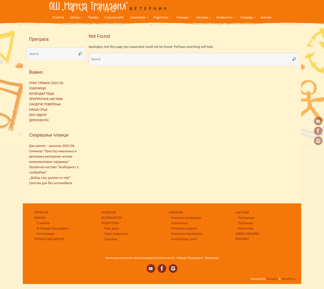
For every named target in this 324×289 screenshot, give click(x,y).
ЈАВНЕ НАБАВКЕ (247, 234)
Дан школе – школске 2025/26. (52, 146)
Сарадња (110, 239)
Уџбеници (245, 223)
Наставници (45, 234)
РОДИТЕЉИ (110, 223)
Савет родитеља (116, 234)
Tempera (272, 279)
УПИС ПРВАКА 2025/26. (46, 83)
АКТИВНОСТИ (111, 218)
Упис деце (111, 228)
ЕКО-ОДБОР (38, 115)
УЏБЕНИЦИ (37, 88)
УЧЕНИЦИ (175, 212)
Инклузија (245, 228)
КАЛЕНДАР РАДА (41, 93)
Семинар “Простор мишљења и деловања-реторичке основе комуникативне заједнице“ (52, 156)
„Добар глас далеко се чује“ (50, 178)
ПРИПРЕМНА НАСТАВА (46, 99)
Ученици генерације (186, 218)
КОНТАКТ (242, 239)
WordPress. (288, 279)
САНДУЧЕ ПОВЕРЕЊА (45, 104)
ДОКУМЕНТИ (38, 120)
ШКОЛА (40, 218)
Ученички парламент (186, 234)
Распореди (246, 218)
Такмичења (179, 223)
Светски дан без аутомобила (50, 183)
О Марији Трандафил (52, 228)
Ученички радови (184, 228)
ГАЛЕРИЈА (108, 212)
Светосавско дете (184, 239)
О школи (43, 223)
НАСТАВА (242, 212)
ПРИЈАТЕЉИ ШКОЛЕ (49, 239)
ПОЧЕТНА (41, 212)
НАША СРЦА (38, 109)
